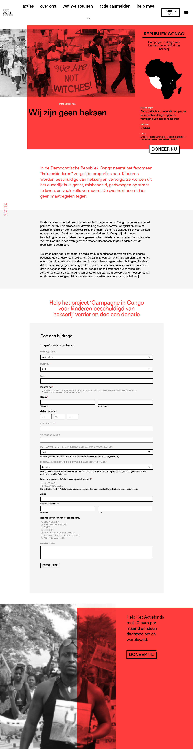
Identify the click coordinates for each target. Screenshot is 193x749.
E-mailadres (47, 423)
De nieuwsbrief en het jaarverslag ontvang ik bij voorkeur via (77, 447)
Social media (51, 522)
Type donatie (48, 352)
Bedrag (144, 125)
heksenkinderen (175, 137)
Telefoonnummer (50, 435)
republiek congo (168, 140)
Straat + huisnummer (49, 503)
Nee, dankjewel (53, 486)
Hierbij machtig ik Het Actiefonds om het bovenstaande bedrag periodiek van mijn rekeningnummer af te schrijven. (90, 391)
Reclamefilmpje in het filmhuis (62, 536)
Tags (143, 134)
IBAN (43, 376)
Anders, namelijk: (54, 538)
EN (88, 18)
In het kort (146, 108)
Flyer (47, 527)
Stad (100, 513)
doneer (170, 12)
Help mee (145, 6)
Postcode (44, 513)
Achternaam (103, 406)
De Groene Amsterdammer (59, 533)
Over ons (48, 6)
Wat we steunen (78, 6)
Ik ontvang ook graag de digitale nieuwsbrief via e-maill (73, 462)
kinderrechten (148, 140)
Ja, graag (49, 483)
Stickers (49, 530)
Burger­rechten (67, 104)
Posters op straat (55, 525)
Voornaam (44, 406)
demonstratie (157, 137)
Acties (28, 6)
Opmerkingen (47, 544)
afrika (144, 137)
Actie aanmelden (114, 6)
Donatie (45, 364)
